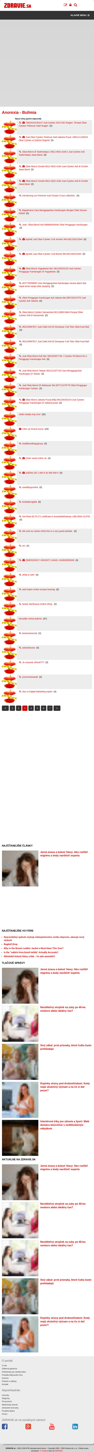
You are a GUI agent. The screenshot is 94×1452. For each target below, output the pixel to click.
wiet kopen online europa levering (37, 589)
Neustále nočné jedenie (30, 618)
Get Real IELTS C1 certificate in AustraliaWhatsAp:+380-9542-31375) (54, 516)
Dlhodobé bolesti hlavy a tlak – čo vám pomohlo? (29, 956)
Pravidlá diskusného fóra (12, 1375)
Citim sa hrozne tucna (31, 429)
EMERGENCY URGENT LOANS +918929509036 (47, 560)
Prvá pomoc (7, 1401)
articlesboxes (27, 647)
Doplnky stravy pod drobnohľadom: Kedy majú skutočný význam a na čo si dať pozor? (65, 1087)
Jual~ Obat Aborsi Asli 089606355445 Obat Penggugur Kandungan (53, 224)
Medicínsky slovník (10, 1405)
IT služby (43, 1451)
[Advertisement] (47, 41)
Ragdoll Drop (11, 944)
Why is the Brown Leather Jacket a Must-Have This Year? (33, 948)
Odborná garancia (9, 1369)
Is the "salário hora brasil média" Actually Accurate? (31, 952)
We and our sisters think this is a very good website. (46, 531)
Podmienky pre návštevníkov (14, 1372)
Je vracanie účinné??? (32, 662)
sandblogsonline (29, 487)
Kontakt (5, 1384)
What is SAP (27, 575)
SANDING (59, 1451)
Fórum (4, 1414)
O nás (4, 1365)
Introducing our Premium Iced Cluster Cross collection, (47, 195)
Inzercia (5, 1378)
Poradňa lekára (8, 1411)
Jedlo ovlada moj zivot (30, 414)
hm (22, 545)
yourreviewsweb (29, 677)
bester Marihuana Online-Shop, (36, 604)
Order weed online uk (33, 458)
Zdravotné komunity (10, 1408)
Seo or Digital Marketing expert (36, 691)
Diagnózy (6, 1398)
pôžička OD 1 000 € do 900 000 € (39, 473)
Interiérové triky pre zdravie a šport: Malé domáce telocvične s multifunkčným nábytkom (64, 1125)
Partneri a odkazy (9, 1381)
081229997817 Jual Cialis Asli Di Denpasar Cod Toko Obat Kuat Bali (54, 327)
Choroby (5, 1395)
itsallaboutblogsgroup (31, 443)
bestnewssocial (28, 633)
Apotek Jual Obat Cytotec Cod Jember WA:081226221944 (51, 239)
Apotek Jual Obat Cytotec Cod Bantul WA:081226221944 (50, 254)
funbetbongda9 (28, 502)
